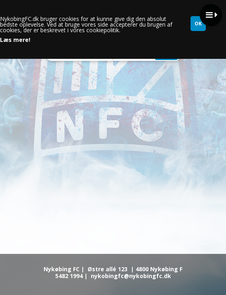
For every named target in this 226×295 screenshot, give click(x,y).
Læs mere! (15, 40)
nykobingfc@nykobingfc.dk (131, 276)
